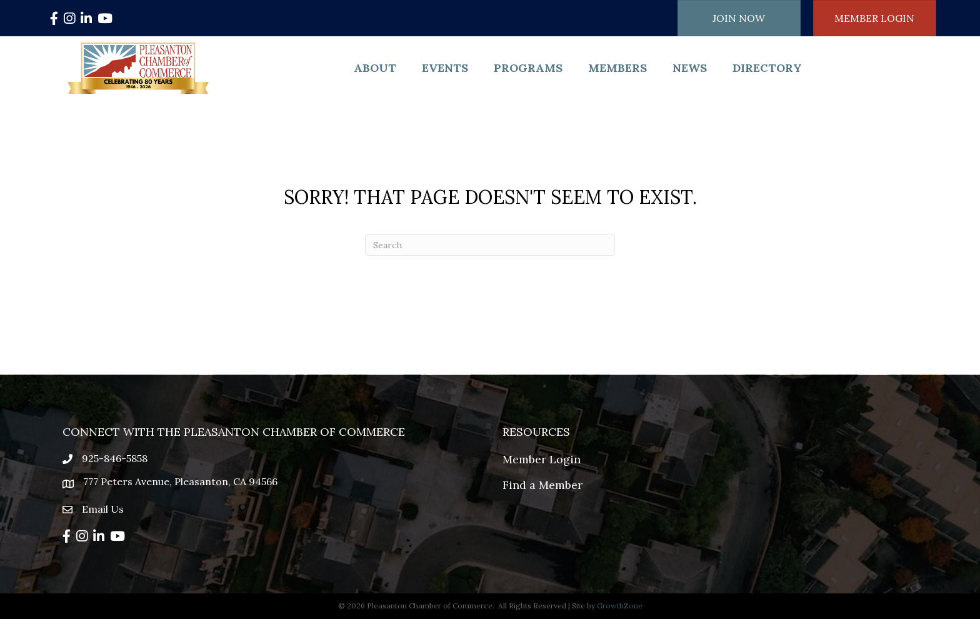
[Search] (490, 245)
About (375, 68)
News (689, 68)
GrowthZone (619, 605)
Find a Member (542, 485)
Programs (528, 68)
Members (617, 68)
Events (445, 68)
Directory (767, 68)
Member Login (541, 459)
